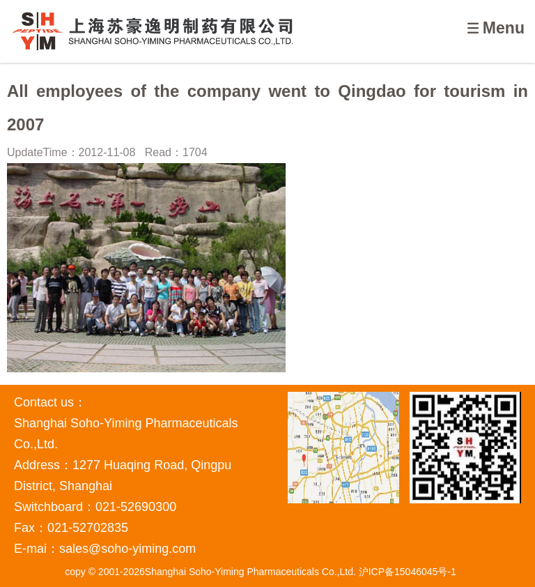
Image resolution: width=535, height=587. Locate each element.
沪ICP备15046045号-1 (407, 571)
